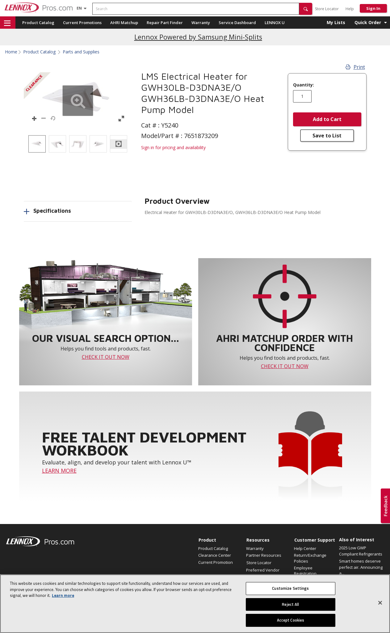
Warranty (200, 22)
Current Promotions (82, 22)
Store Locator (327, 8)
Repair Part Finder (165, 22)
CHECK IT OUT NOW (105, 356)
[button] (305, 9)
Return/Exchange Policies (310, 558)
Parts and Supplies (81, 52)
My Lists (336, 22)
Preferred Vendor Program (262, 572)
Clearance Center (214, 555)
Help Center (305, 548)
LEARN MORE (59, 470)
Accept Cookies (290, 622)
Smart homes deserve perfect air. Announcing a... (361, 567)
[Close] (380, 604)
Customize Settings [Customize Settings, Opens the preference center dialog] (290, 590)
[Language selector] (79, 8)
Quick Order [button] (367, 22)
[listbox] (78, 144)
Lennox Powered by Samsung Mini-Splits (198, 36)
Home (11, 52)
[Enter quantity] (302, 96)
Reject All (290, 606)
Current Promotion (215, 562)
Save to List (327, 135)
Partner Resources (263, 555)
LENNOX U (275, 22)
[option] (37, 144)
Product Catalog (38, 22)
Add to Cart (327, 119)
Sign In (373, 8)
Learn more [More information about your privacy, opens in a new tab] (63, 597)
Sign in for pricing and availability (173, 147)
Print (355, 67)
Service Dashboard (237, 22)
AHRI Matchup (124, 22)
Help (350, 8)
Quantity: (303, 85)
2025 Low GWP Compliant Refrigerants (360, 551)
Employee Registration (305, 570)
